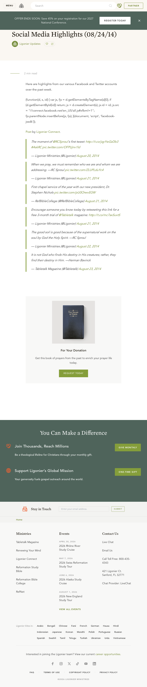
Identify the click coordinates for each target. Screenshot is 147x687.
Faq (32, 672)
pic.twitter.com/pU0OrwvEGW (74, 192)
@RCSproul (60, 142)
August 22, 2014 (87, 246)
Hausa (106, 625)
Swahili (52, 637)
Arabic (40, 625)
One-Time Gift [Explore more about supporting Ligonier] (128, 472)
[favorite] (47, 43)
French (83, 625)
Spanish (41, 637)
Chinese (63, 625)
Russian (118, 631)
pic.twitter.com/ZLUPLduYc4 (84, 170)
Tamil (62, 637)
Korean (69, 631)
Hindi (116, 625)
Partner (133, 5)
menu (9, 5)
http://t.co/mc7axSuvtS (104, 215)
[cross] (139, 20)
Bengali (51, 625)
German (95, 625)
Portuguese (104, 631)
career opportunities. (108, 654)
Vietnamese (119, 637)
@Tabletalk (66, 215)
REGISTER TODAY (115, 20)
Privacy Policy (109, 672)
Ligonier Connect (48, 132)
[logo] (21, 6)
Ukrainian (96, 637)
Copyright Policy (79, 672)
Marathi (81, 631)
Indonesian (42, 631)
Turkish (83, 637)
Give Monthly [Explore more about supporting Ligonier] (128, 447)
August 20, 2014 (87, 156)
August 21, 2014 (87, 178)
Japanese (57, 631)
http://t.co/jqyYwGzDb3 (102, 142)
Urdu (107, 637)
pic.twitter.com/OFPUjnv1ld (61, 147)
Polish (92, 631)
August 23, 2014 (89, 269)
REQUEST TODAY (74, 373)
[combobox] (68, 6)
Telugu (72, 637)
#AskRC (36, 147)
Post (28, 132)
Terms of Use (52, 672)
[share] (52, 43)
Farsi (73, 625)
